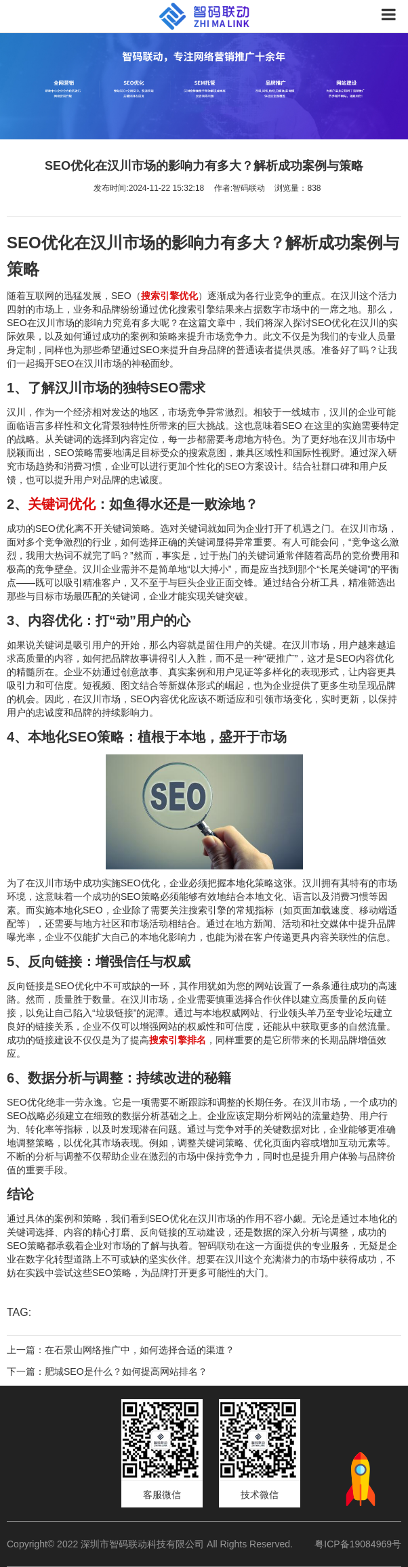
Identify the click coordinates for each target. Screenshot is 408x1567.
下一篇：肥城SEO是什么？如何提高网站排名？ (107, 1371)
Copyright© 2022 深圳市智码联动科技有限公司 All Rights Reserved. (155, 1544)
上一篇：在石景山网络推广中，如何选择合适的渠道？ (120, 1349)
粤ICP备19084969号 (357, 1544)
